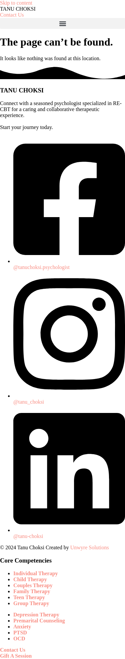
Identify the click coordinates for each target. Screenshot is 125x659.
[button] (62, 23)
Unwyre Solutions (89, 547)
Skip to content (16, 3)
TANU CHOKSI (18, 9)
